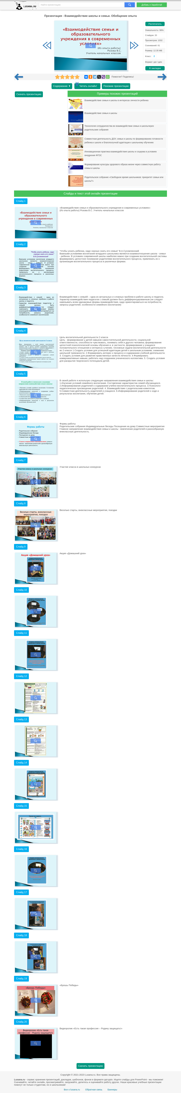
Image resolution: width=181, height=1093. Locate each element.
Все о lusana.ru (72, 1089)
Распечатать (155, 24)
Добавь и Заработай (151, 5)
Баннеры (112, 1089)
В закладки (155, 68)
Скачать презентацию (28, 94)
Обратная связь (93, 1089)
